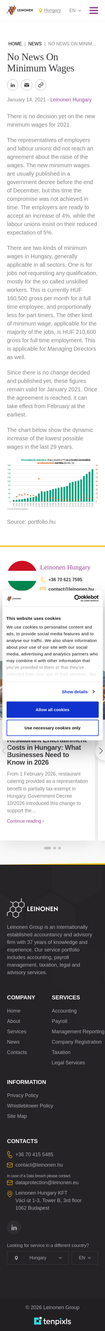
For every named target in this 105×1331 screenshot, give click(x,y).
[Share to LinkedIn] (12, 84)
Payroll (59, 1021)
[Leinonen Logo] (20, 10)
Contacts (17, 1052)
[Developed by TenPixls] (52, 1321)
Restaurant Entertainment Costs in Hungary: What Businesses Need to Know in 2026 (47, 751)
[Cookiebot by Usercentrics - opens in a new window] (75, 598)
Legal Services (68, 1062)
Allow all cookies (52, 709)
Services (16, 1031)
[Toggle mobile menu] (94, 10)
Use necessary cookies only (52, 727)
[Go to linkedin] (14, 1227)
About (13, 1021)
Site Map (17, 1116)
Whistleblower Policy (30, 1106)
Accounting (64, 1011)
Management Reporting (78, 1031)
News (35, 43)
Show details (75, 691)
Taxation (61, 1052)
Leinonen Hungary (71, 100)
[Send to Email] (26, 84)
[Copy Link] (40, 84)
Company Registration (77, 1042)
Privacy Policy (22, 1095)
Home (15, 43)
